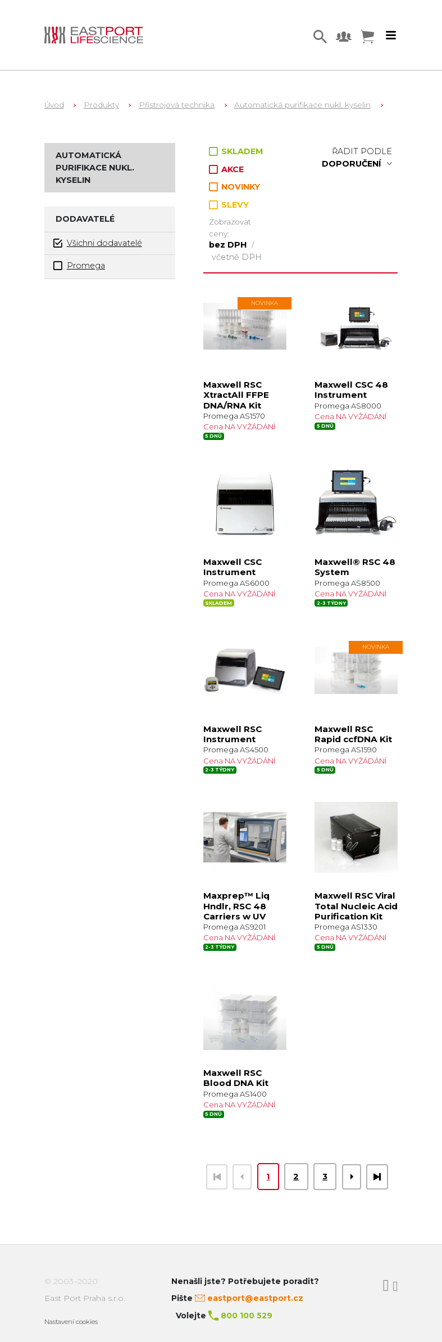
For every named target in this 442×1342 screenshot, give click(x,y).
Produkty (101, 104)
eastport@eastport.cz (255, 1298)
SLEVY (229, 205)
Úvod (54, 104)
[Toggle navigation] (391, 35)
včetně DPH (237, 257)
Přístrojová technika (177, 104)
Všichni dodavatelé (97, 243)
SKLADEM (236, 151)
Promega (79, 266)
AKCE (226, 169)
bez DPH (229, 245)
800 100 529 (246, 1315)
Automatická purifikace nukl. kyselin (302, 104)
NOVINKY (234, 187)
